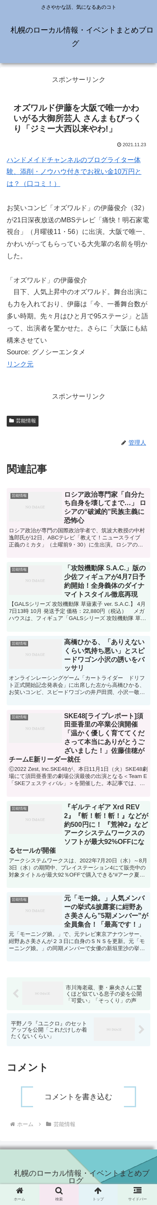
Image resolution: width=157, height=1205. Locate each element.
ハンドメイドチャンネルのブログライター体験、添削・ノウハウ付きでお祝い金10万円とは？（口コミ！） (74, 172)
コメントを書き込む (78, 1097)
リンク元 (20, 364)
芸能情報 (22, 421)
